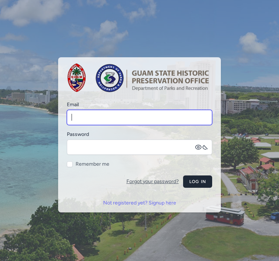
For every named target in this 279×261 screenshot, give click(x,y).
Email (73, 105)
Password (78, 134)
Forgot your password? (152, 181)
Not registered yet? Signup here (139, 203)
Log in (197, 181)
